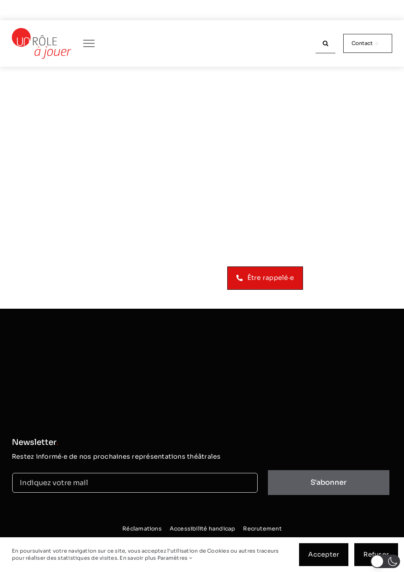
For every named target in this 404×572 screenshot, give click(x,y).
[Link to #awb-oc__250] (89, 43)
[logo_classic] (41, 31)
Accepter (323, 554)
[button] (385, 561)
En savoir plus (138, 558)
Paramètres (174, 558)
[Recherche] (325, 43)
